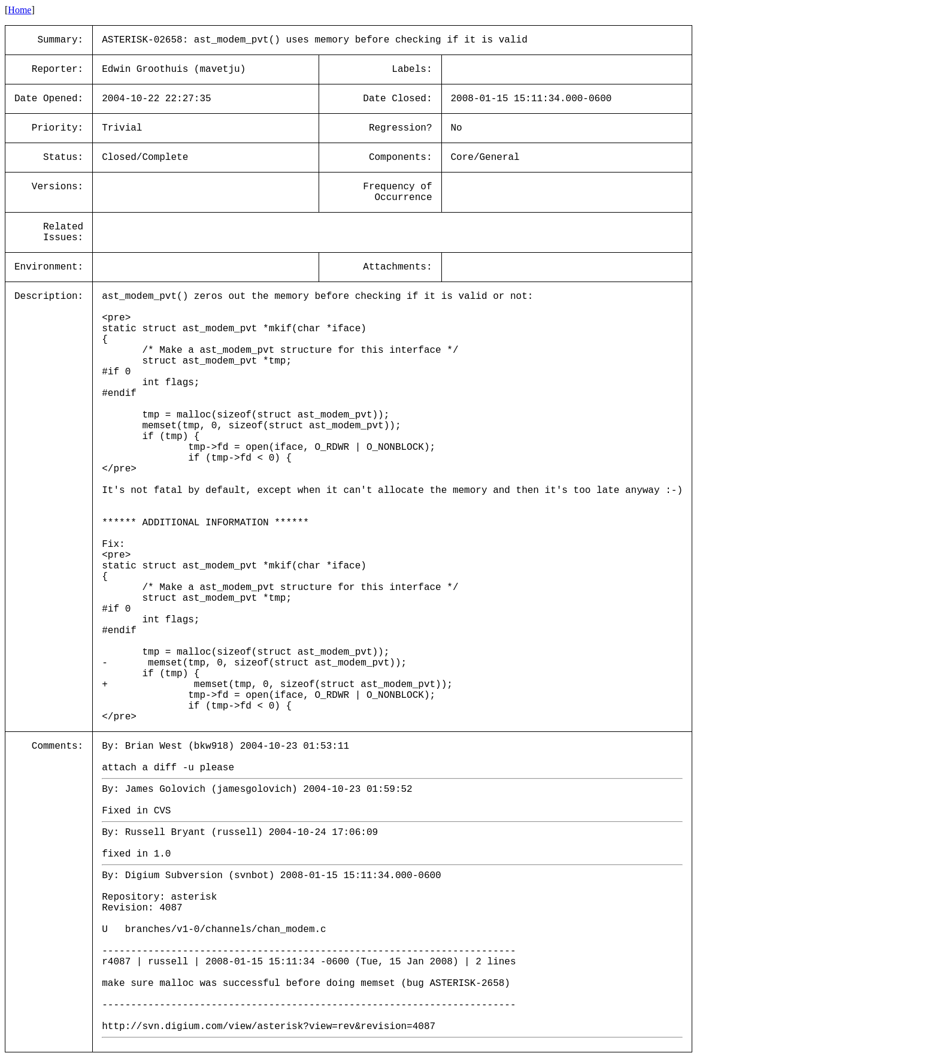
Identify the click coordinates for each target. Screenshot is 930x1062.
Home (19, 10)
